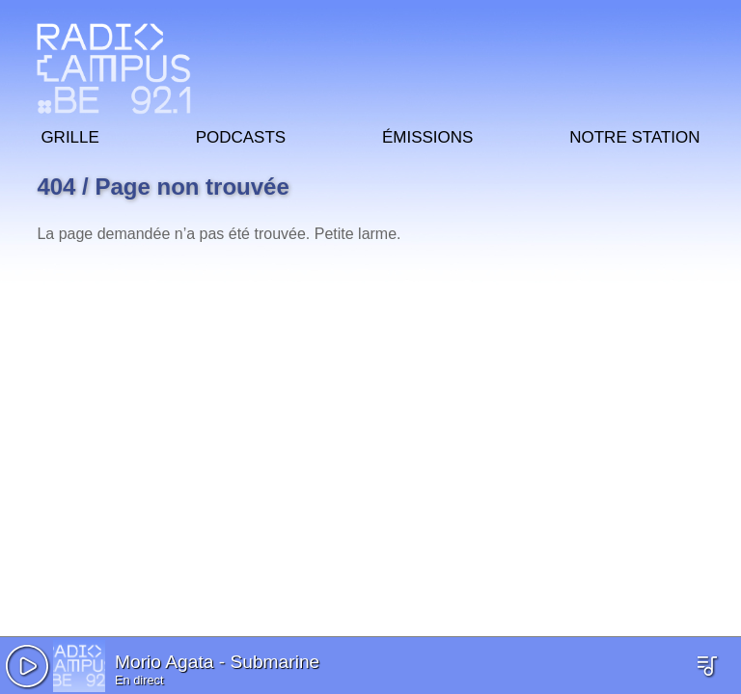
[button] (27, 666)
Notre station (634, 134)
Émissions (427, 134)
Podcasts (241, 134)
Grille (69, 134)
